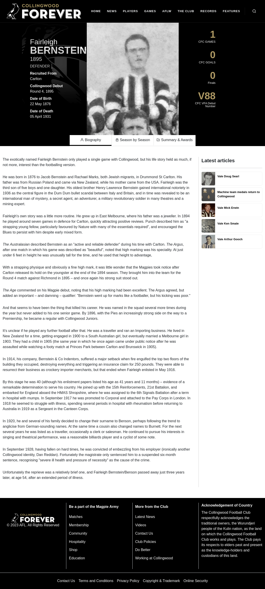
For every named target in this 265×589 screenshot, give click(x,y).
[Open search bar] (254, 11)
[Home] (96, 11)
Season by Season (132, 140)
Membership (79, 525)
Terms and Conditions (95, 581)
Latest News (145, 517)
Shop (73, 550)
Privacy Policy (128, 581)
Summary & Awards (174, 140)
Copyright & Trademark (161, 581)
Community (78, 533)
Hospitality (77, 542)
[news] (112, 11)
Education (77, 558)
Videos (140, 525)
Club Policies (145, 542)
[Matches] (150, 11)
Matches (75, 517)
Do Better (143, 550)
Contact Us (144, 533)
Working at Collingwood (154, 558)
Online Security (195, 581)
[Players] (130, 11)
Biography (90, 140)
